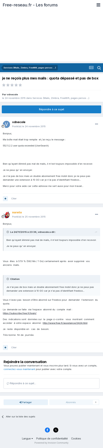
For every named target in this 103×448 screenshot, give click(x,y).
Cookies (76, 438)
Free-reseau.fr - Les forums (30, 4)
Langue (27, 438)
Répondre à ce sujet (51, 109)
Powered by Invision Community (51, 442)
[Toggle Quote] (8, 232)
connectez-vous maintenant (19, 369)
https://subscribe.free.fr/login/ (19, 313)
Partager (25, 402)
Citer (14, 198)
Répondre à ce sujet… (21, 383)
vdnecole (12, 94)
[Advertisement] (51, 36)
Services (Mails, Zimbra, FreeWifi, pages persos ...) (61, 98)
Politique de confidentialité (52, 438)
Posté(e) (29, 126)
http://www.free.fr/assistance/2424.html (65, 323)
